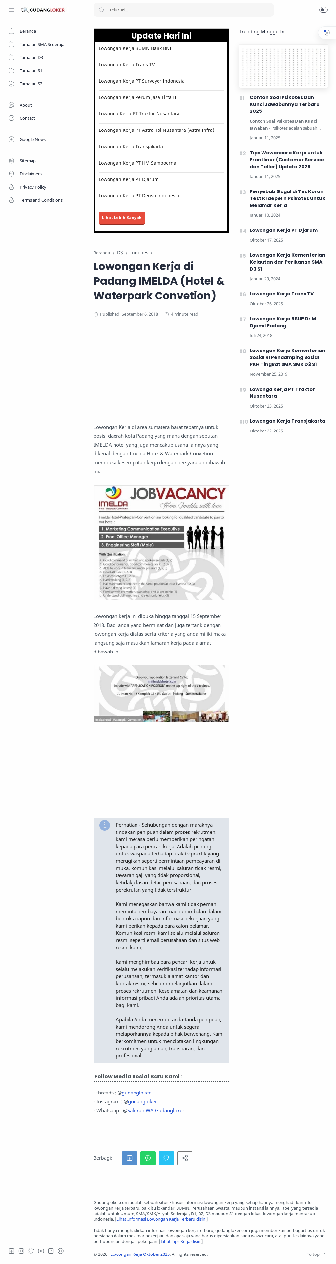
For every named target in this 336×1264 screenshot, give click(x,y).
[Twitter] (31, 1251)
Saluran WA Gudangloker (155, 1110)
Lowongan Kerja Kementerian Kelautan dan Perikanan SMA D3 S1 (287, 262)
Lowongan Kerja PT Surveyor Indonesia (142, 81)
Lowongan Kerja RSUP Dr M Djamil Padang (283, 322)
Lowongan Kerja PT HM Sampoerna (137, 163)
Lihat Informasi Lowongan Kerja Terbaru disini (161, 1219)
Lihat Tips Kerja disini (181, 1241)
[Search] (184, 10)
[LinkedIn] (51, 1251)
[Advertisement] (211, 377)
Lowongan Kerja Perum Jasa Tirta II (137, 97)
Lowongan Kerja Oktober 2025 (140, 1254)
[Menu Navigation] (11, 10)
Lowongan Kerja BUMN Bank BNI (135, 48)
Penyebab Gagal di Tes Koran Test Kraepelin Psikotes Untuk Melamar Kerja (287, 198)
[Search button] (101, 10)
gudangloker (136, 1092)
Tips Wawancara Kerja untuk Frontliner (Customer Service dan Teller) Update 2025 (287, 160)
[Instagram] (21, 1251)
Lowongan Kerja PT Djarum (128, 179)
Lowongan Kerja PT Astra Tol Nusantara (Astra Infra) (156, 130)
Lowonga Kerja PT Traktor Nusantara (139, 113)
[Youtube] (41, 1251)
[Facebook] (11, 1251)
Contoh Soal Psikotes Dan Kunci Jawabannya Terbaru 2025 (285, 104)
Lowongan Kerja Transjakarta (131, 146)
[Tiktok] (60, 1251)
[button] (323, 10)
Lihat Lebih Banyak (122, 217)
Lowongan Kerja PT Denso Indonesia (139, 195)
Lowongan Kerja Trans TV (127, 64)
